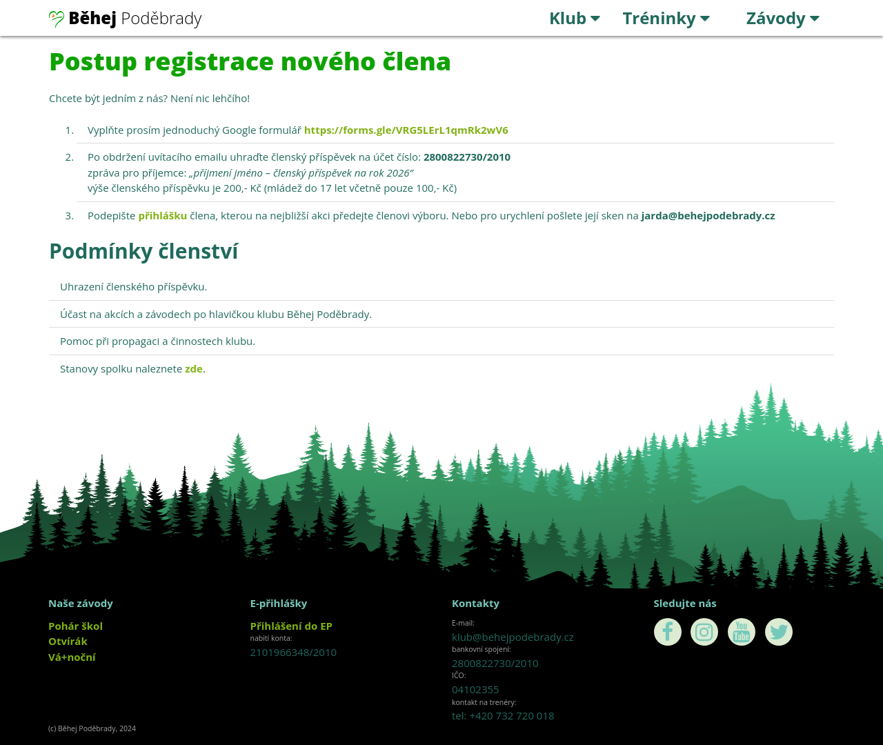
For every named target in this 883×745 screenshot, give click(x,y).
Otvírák (68, 641)
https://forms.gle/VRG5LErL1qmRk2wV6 (406, 130)
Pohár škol (75, 626)
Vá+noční (72, 657)
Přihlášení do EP (291, 626)
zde (194, 368)
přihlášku (162, 215)
